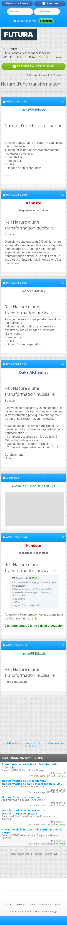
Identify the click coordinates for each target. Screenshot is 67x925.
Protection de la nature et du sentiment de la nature (31, 831)
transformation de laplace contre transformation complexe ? (23, 812)
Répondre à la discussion (33, 66)
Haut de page (49, 911)
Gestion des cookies (50, 904)
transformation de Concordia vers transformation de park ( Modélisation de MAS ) (33, 782)
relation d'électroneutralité (20, 743)
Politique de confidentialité (24, 911)
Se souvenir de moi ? (25, 20)
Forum (13, 49)
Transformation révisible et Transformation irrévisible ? (30, 766)
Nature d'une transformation (21, 797)
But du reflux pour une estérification (44, 745)
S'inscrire (50, 3)
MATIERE (7, 57)
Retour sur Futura (17, 3)
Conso (32, 904)
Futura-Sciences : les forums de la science (26, 53)
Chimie (21, 57)
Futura (9, 904)
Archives (20, 904)
